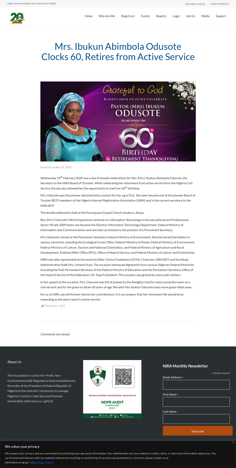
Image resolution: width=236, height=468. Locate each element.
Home (88, 16)
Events (145, 16)
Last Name (171, 412)
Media (205, 16)
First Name (171, 394)
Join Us (190, 16)
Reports (161, 16)
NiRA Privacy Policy (41, 462)
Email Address (173, 377)
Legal (176, 16)
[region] (118, 454)
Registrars (128, 16)
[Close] (233, 442)
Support (221, 16)
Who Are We (107, 16)
